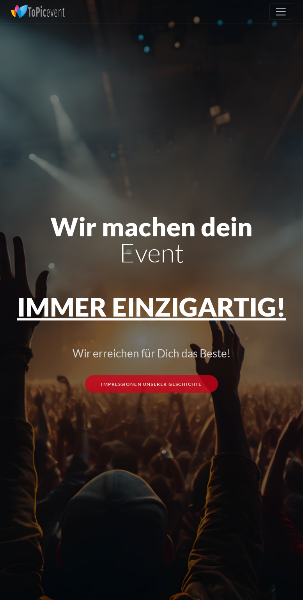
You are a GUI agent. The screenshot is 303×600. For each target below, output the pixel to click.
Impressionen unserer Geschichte (151, 396)
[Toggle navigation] (280, 12)
